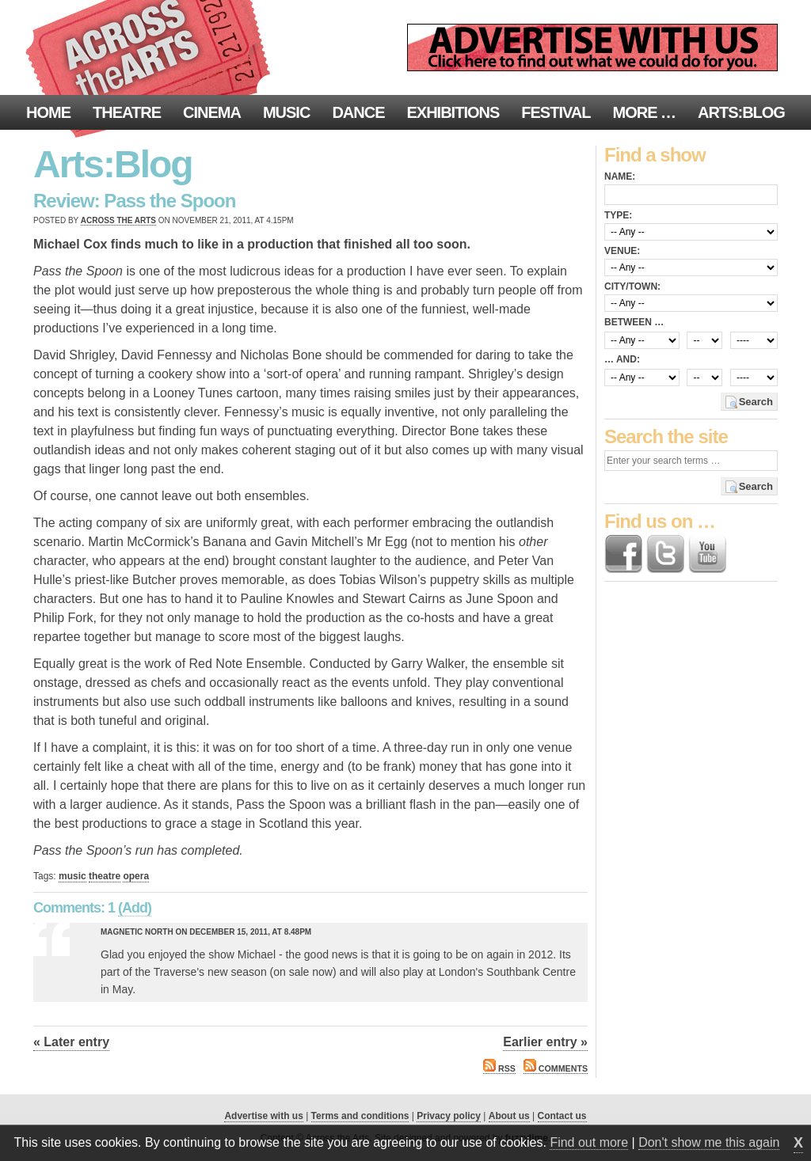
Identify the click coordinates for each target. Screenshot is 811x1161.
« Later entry (71, 1042)
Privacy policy (449, 1115)
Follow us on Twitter (665, 554)
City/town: (632, 286)
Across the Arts (118, 220)
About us (509, 1115)
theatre (104, 876)
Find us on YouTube (707, 554)
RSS (499, 1068)
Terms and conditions (360, 1115)
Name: (619, 176)
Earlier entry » (545, 1042)
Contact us (562, 1115)
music (72, 876)
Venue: (622, 250)
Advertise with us (263, 1115)
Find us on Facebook (623, 554)
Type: (618, 215)
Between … (634, 322)
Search (756, 402)
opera (136, 876)
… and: (622, 359)
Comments (556, 1068)
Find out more (589, 1142)
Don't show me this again (708, 1142)
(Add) (134, 908)
